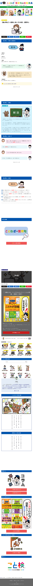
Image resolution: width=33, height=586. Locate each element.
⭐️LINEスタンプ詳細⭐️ (16, 552)
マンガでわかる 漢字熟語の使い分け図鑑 (20, 387)
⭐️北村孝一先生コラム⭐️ (16, 489)
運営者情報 (11, 580)
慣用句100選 (12, 5)
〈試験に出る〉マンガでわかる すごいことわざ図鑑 (13, 385)
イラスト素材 (20, 5)
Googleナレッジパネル (17, 388)
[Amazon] (18, 390)
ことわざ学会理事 (15, 384)
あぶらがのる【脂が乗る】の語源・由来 (9, 83)
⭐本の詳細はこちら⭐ (16, 332)
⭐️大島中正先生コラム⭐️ (16, 492)
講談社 (3, 388)
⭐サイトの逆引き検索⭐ (16, 243)
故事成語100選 (16, 5)
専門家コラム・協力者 (16, 580)
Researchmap (10, 388)
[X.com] (26, 5)
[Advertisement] (16, 93)
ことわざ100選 (8, 5)
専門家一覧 (24, 5)
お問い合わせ (22, 580)
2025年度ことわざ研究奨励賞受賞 (23, 384)
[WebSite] (14, 390)
